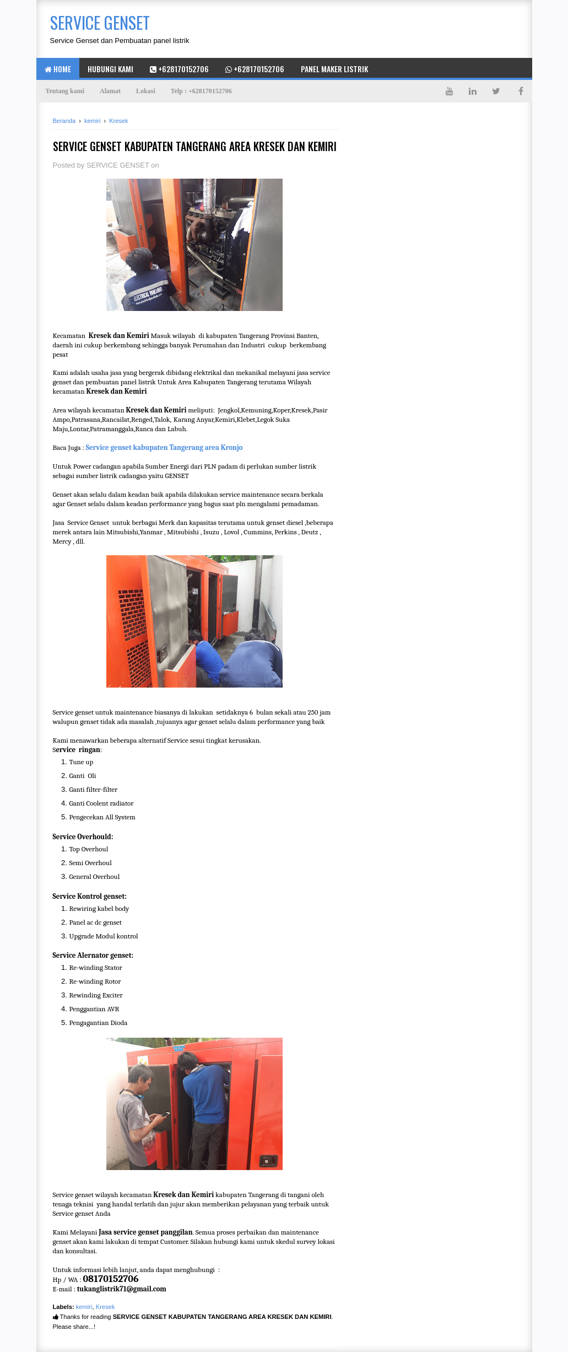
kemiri (84, 1306)
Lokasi (145, 91)
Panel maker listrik (334, 68)
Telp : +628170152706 (201, 91)
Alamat (110, 91)
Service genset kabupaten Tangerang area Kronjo (164, 447)
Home (58, 68)
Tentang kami (65, 91)
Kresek (105, 1306)
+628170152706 (179, 68)
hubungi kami (110, 68)
